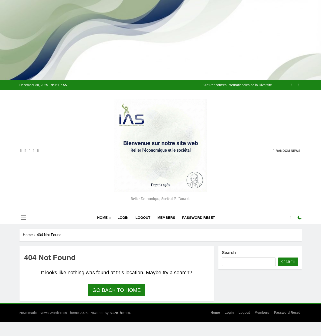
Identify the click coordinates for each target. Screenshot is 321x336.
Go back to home (116, 290)
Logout (143, 217)
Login (123, 217)
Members (166, 217)
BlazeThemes (120, 313)
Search (229, 252)
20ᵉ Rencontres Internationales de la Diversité (238, 85)
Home (102, 217)
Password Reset (198, 217)
